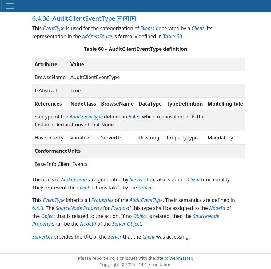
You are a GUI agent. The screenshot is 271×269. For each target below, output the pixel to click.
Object (48, 216)
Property (92, 208)
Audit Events (74, 179)
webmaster (181, 258)
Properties (102, 200)
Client (198, 28)
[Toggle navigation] (9, 6)
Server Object (126, 223)
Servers (137, 179)
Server (145, 187)
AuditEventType (86, 116)
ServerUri (42, 236)
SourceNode (69, 208)
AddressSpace (97, 36)
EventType (54, 28)
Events (147, 28)
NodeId (217, 208)
